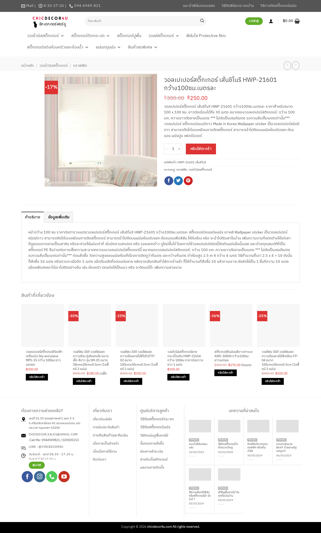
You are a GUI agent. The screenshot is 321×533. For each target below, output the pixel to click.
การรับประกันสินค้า (106, 427)
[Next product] (287, 65)
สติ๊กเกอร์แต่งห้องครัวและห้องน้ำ (58, 47)
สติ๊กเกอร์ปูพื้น (129, 35)
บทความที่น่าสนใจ (244, 410)
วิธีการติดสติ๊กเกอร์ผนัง (278, 6)
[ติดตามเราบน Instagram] (39, 476)
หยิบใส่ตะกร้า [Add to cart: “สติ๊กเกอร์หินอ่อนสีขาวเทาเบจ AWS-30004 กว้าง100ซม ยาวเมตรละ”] (225, 373)
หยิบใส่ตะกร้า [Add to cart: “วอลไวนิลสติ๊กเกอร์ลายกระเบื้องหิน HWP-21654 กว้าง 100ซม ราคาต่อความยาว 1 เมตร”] (178, 377)
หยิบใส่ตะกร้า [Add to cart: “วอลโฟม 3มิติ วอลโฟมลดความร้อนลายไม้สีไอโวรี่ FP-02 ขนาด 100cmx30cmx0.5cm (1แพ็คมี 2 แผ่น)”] (131, 381)
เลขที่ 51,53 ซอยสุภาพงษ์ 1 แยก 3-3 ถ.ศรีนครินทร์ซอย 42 (51, 421)
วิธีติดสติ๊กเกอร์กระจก (157, 419)
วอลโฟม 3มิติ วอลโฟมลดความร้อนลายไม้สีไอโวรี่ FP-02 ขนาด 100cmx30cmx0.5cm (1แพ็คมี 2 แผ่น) (139, 360)
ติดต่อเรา (99, 459)
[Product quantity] (173, 149)
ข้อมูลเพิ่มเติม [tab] (58, 217)
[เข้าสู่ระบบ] (271, 21)
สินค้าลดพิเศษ (143, 47)
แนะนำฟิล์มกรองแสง (199, 6)
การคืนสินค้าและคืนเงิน (110, 435)
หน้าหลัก (27, 66)
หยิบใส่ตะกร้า (201, 149)
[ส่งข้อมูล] (202, 21)
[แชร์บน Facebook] (168, 180)
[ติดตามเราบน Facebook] (27, 476)
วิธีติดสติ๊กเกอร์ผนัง (155, 427)
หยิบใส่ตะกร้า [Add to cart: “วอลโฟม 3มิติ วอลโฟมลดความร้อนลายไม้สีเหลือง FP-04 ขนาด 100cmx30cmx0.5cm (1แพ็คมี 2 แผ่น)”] (272, 381)
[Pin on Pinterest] (188, 180)
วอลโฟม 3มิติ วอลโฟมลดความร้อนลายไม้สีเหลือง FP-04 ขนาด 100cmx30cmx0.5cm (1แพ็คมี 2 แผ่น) (280, 360)
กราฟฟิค (80, 66)
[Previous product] (295, 65)
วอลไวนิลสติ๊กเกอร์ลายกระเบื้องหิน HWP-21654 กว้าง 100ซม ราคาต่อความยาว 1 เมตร (185, 358)
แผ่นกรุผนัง (108, 47)
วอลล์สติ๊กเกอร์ (163, 36)
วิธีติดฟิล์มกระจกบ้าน (237, 6)
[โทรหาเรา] (51, 476)
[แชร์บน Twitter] (178, 180)
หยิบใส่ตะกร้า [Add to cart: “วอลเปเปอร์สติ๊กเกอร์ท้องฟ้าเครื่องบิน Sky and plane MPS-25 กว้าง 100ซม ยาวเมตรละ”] (37, 377)
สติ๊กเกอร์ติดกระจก (90, 36)
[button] (291, 21)
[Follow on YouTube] (64, 476)
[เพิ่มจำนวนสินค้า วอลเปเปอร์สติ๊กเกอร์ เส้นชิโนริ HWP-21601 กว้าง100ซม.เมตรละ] (179, 149)
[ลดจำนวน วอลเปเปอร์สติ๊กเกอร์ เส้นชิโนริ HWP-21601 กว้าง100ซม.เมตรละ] (166, 149)
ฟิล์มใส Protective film (206, 35)
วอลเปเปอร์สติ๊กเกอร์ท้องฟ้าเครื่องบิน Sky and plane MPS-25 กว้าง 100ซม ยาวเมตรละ (44, 358)
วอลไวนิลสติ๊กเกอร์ (45, 36)
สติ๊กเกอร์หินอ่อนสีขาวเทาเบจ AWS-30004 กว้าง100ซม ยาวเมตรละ (233, 356)
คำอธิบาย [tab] (32, 217)
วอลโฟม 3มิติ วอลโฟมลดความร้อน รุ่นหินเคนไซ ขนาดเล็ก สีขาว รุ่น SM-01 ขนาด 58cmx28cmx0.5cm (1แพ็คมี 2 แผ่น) (91, 360)
